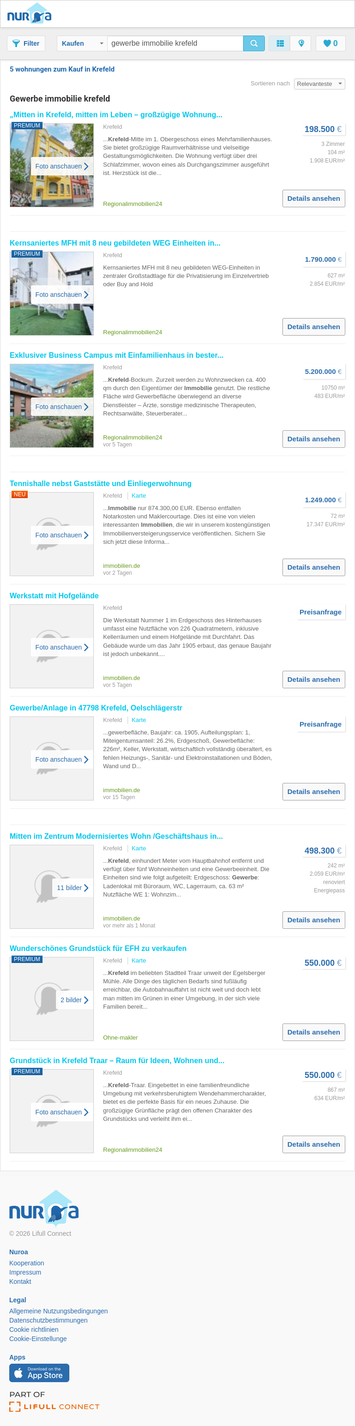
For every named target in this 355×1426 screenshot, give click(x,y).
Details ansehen (314, 198)
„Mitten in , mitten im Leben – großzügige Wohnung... (116, 115)
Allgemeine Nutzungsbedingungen (58, 1311)
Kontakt (20, 1281)
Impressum (25, 1272)
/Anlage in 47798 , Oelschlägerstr (96, 708)
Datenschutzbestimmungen (48, 1320)
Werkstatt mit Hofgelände (54, 596)
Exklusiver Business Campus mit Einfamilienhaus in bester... (116, 355)
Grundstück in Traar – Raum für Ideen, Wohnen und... (117, 1061)
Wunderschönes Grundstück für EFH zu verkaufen (98, 948)
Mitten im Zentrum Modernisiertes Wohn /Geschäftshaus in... (116, 836)
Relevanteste (320, 83)
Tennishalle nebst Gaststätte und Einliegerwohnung (101, 483)
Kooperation (26, 1263)
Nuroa (31, 13)
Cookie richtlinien (34, 1329)
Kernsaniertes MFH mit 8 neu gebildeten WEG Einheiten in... (115, 243)
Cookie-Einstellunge (38, 1338)
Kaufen (83, 43)
